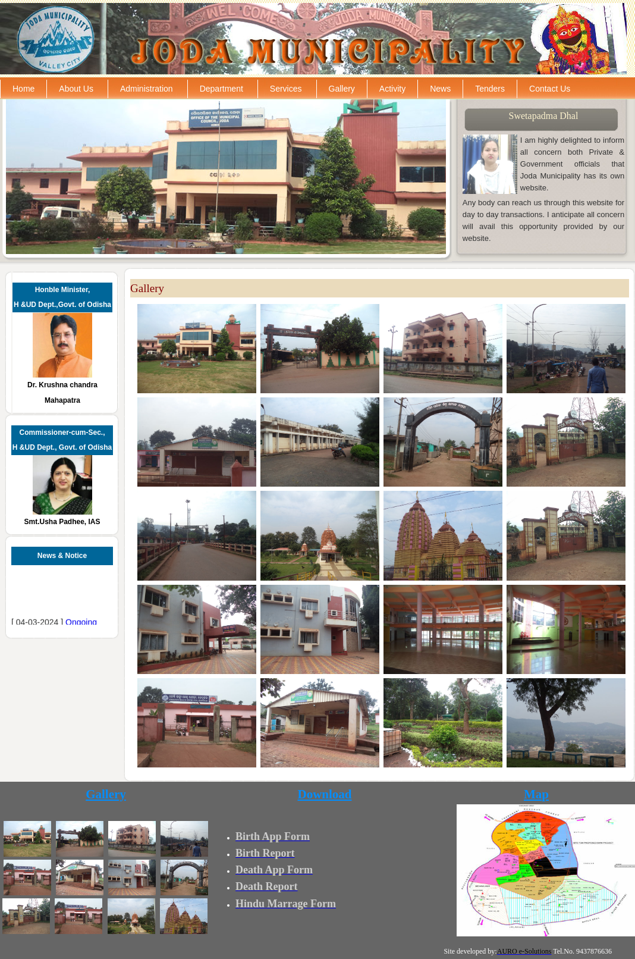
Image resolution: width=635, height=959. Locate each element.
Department (221, 88)
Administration (146, 88)
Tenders (490, 88)
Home (23, 88)
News (440, 88)
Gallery (342, 88)
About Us (76, 88)
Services (286, 88)
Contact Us (549, 88)
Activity (392, 88)
